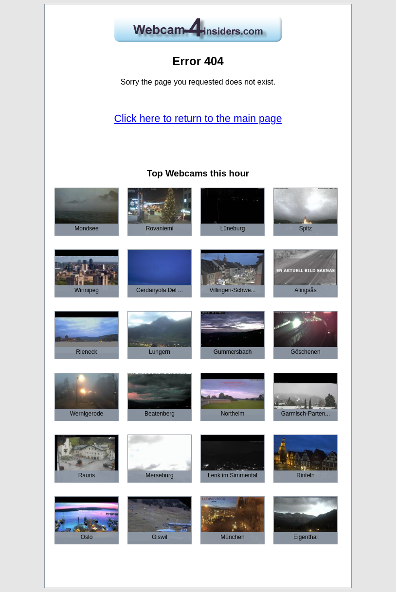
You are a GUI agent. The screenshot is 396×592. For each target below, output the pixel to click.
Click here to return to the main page (198, 118)
